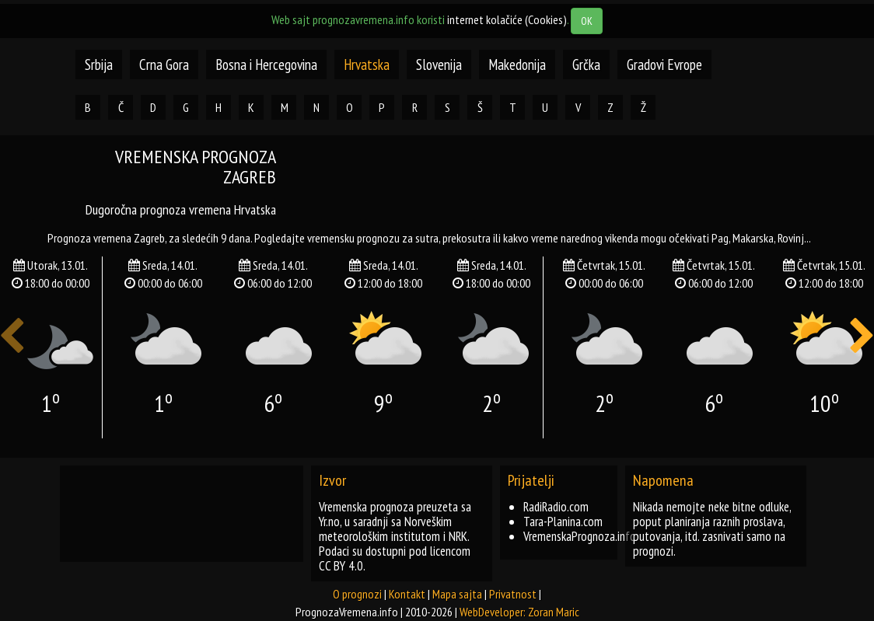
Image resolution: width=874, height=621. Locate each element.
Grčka (586, 64)
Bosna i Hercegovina (266, 64)
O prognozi (357, 594)
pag (720, 238)
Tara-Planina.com (563, 521)
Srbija (99, 64)
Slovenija (439, 64)
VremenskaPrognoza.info (579, 536)
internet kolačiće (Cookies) (507, 19)
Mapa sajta (457, 594)
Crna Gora (164, 64)
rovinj (791, 238)
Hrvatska (367, 64)
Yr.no (329, 521)
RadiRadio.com (556, 506)
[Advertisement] (586, 182)
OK (587, 21)
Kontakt (407, 594)
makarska (753, 238)
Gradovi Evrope (664, 64)
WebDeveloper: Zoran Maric (519, 611)
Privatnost (513, 594)
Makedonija (517, 64)
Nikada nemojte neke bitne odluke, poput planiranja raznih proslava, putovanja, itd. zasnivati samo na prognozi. (712, 529)
